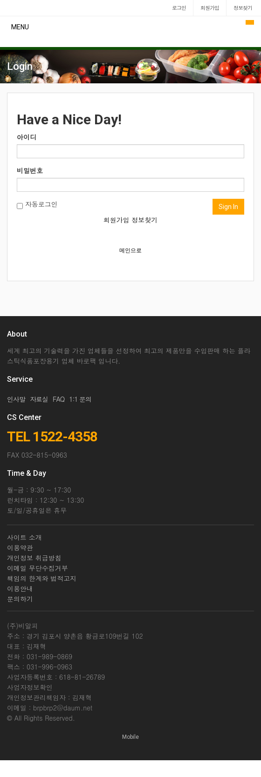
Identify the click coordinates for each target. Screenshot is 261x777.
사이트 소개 (24, 537)
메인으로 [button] (130, 250)
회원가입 (116, 219)
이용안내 (20, 588)
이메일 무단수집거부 (37, 568)
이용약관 (20, 547)
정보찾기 (144, 219)
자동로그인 (37, 204)
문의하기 (20, 598)
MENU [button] (20, 27)
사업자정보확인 (30, 687)
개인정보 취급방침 (34, 557)
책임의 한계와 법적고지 (41, 578)
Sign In (228, 206)
